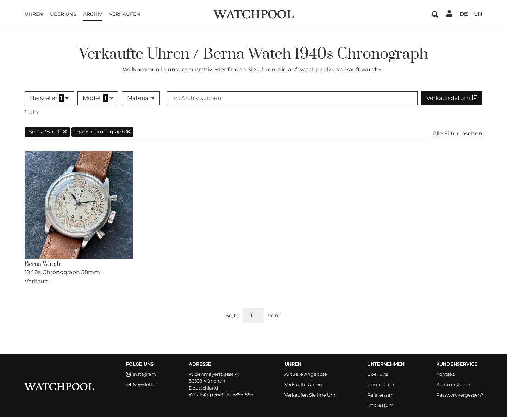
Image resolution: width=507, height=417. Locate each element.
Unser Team (380, 384)
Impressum (380, 405)
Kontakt (445, 374)
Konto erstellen (453, 384)
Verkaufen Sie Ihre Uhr (310, 395)
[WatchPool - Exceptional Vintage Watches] (253, 13)
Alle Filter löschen (457, 133)
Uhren (34, 14)
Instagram (141, 374)
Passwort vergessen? (459, 395)
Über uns (63, 14)
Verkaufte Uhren (303, 384)
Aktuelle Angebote (305, 374)
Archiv (92, 14)
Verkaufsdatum (451, 98)
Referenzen (380, 395)
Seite (232, 315)
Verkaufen (124, 14)
